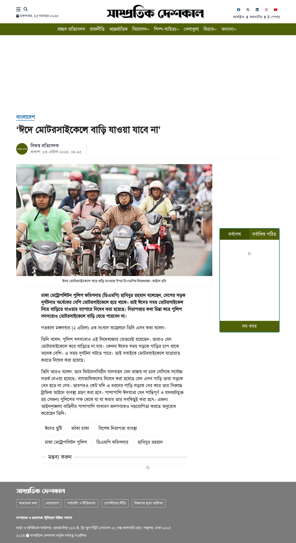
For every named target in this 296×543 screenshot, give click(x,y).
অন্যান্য (229, 29)
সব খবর (249, 326)
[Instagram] (266, 9)
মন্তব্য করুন (60, 457)
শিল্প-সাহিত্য (166, 29)
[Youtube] (276, 9)
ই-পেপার (274, 17)
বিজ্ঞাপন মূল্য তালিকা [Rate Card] (148, 503)
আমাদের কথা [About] (28, 503)
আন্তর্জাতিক (118, 29)
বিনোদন (140, 29)
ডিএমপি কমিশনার (112, 442)
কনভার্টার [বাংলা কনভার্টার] (256, 17)
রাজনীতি (97, 29)
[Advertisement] (148, 74)
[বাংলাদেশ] (25, 117)
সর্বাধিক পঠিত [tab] (264, 234)
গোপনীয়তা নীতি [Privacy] (115, 503)
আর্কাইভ (238, 17)
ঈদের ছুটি (53, 428)
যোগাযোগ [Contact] (52, 503)
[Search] (25, 9)
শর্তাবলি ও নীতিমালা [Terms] (81, 503)
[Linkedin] (257, 9)
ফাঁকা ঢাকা (80, 428)
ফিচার (210, 29)
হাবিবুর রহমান (150, 442)
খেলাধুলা (191, 29)
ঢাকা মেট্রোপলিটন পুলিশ (66, 442)
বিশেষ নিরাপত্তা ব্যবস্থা (118, 428)
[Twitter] (248, 9)
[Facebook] (239, 9)
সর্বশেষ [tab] (234, 234)
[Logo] (155, 11)
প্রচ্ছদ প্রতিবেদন (71, 29)
